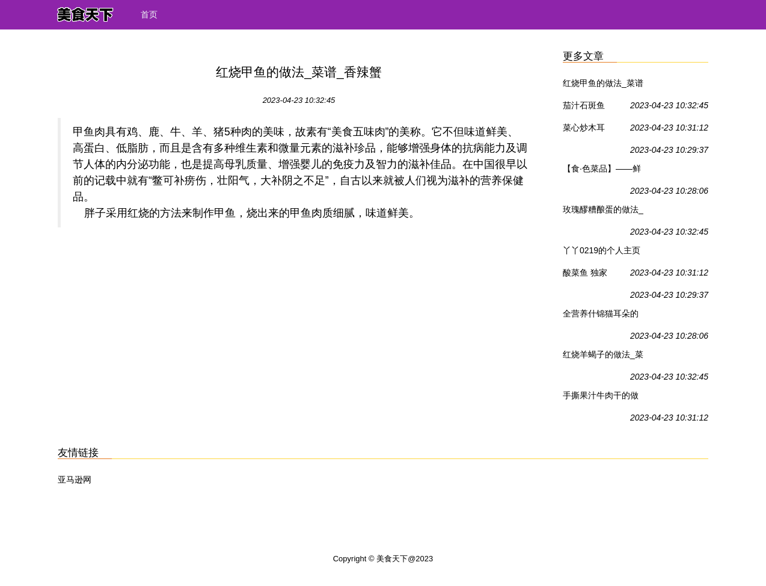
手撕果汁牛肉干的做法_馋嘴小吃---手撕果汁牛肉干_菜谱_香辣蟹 (603, 397)
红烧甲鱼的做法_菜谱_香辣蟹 (603, 85)
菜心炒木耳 (584, 127)
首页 (149, 14)
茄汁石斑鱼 (584, 105)
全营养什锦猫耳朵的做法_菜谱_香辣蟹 (601, 316)
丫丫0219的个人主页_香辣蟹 (601, 252)
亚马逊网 (74, 479)
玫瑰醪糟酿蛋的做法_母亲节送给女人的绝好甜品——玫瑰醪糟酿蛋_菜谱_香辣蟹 (603, 212)
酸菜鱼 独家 (585, 272)
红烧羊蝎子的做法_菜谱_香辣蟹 (603, 357)
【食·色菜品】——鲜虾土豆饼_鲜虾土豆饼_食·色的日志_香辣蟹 (603, 171)
